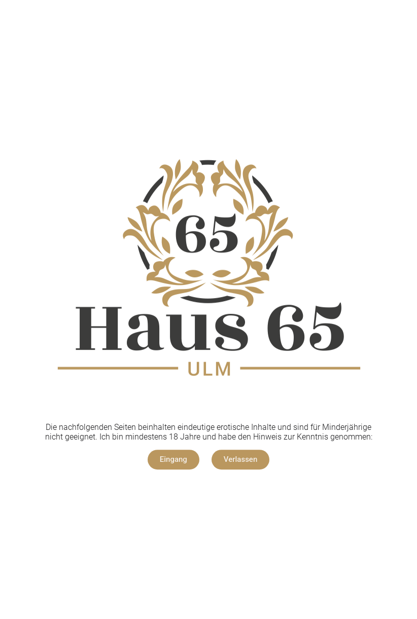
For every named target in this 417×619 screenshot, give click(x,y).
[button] (173, 459)
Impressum (181, 490)
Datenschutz (234, 490)
